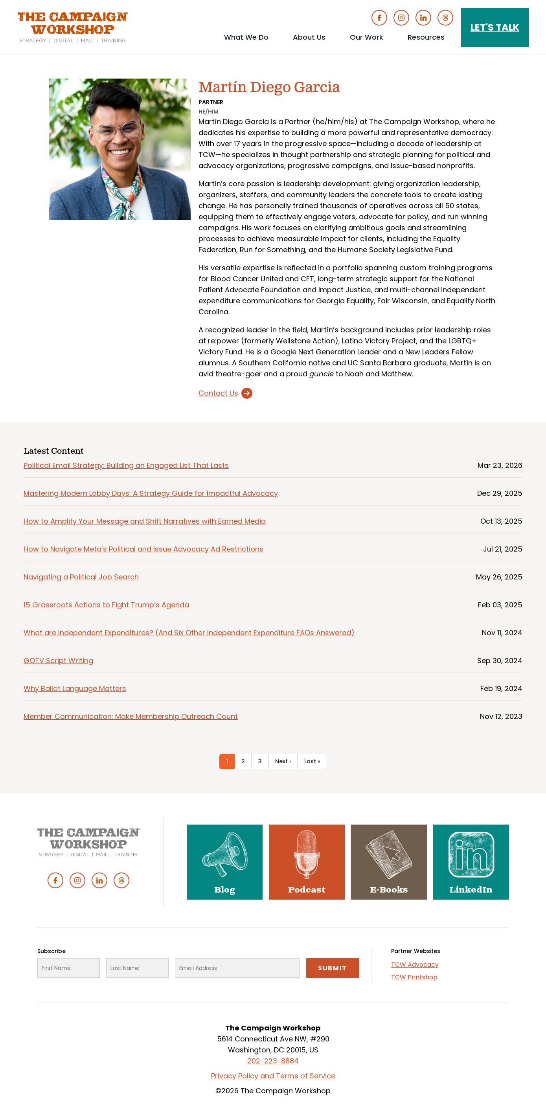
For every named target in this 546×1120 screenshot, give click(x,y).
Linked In (423, 18)
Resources (426, 37)
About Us (309, 37)
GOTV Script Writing (58, 660)
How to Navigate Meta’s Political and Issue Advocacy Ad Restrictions (143, 549)
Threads (445, 18)
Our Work (366, 37)
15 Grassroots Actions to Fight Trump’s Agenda (106, 605)
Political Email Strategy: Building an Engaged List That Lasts (126, 465)
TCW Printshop (414, 977)
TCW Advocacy (415, 964)
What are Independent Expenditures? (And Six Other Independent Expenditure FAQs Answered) (189, 633)
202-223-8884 (273, 1061)
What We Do (246, 37)
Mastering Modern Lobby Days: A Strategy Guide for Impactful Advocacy (151, 493)
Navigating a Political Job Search (81, 577)
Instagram (401, 18)
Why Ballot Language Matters (75, 688)
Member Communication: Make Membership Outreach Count (131, 716)
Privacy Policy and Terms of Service (273, 1076)
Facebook (379, 18)
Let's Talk (495, 27)
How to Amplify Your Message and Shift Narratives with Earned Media (145, 521)
